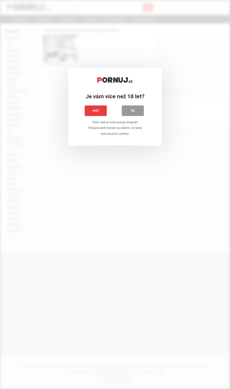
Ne (133, 110)
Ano (96, 110)
